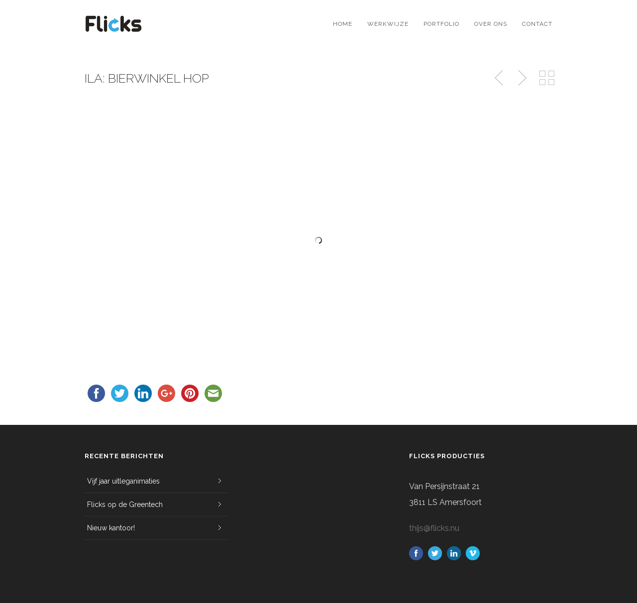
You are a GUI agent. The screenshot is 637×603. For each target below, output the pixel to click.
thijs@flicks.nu (434, 528)
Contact (537, 23)
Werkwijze (388, 23)
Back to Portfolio (546, 78)
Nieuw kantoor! (111, 528)
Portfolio (441, 23)
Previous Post (499, 78)
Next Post (521, 78)
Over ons (490, 23)
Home (342, 23)
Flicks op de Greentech (125, 504)
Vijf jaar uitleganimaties (123, 481)
